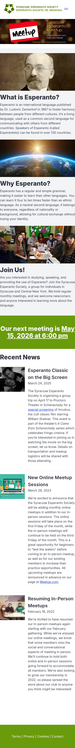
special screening (41, 410)
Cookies (43, 736)
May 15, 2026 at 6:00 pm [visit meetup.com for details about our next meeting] (41, 332)
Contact (57, 736)
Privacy (29, 736)
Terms (16, 736)
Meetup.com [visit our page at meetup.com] (49, 582)
